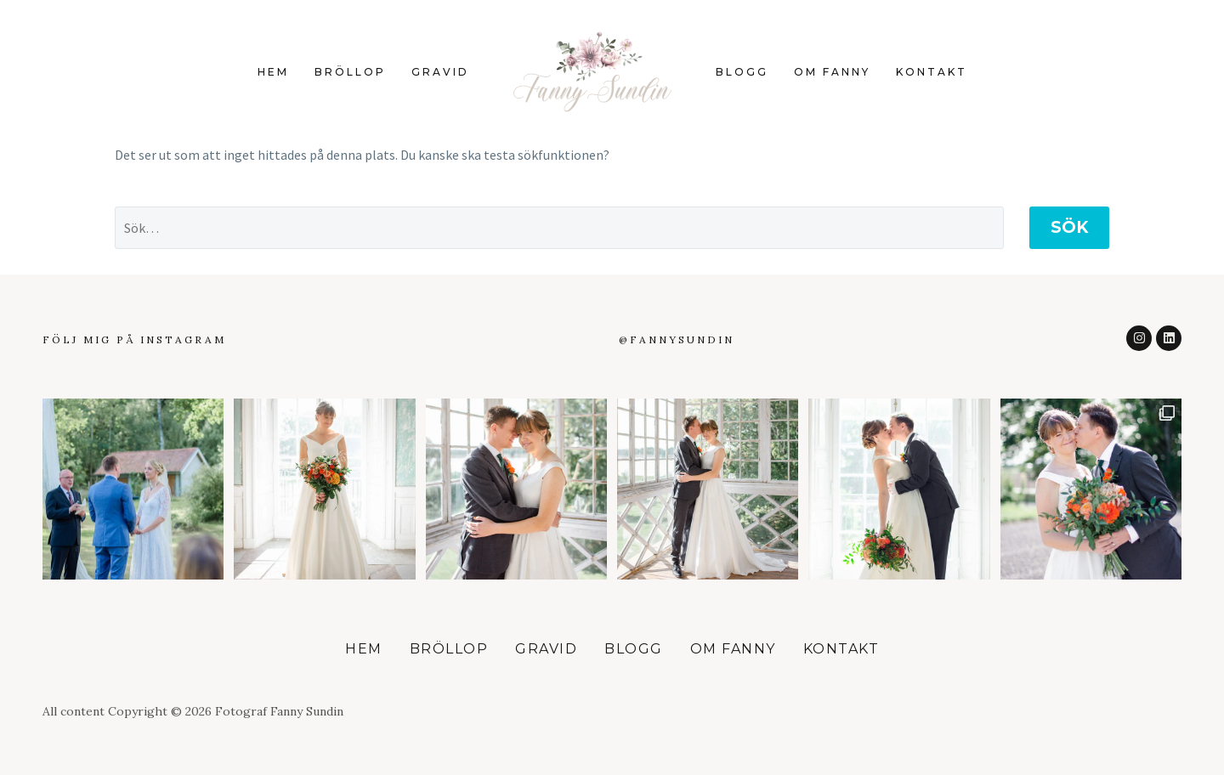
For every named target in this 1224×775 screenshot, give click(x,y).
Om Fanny (832, 71)
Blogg (742, 71)
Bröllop (350, 71)
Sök (1069, 227)
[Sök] (559, 227)
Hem (273, 71)
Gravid (440, 71)
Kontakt (931, 71)
